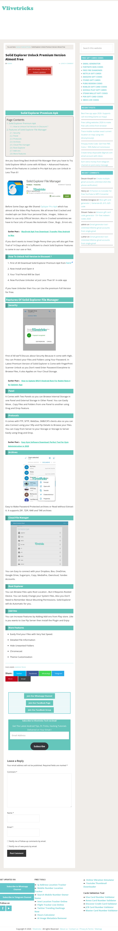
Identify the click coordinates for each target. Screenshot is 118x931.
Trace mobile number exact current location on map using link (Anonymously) (96, 134)
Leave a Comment (67, 63)
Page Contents (15, 120)
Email (10, 827)
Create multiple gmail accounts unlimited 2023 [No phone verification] (96, 181)
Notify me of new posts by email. (23, 846)
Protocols (17, 139)
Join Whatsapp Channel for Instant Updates (39, 70)
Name (10, 813)
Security (16, 133)
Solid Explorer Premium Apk (22, 123)
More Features (19, 153)
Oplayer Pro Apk (49, 206)
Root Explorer (19, 147)
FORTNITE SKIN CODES (93, 67)
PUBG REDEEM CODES (92, 83)
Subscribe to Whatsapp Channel (17, 888)
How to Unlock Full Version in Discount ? (30, 126)
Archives (17, 142)
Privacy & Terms (86, 929)
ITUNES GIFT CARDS (91, 80)
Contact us (73, 929)
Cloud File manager (21, 145)
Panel (15, 136)
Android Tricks (20, 667)
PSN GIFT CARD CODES (93, 96)
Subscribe (39, 746)
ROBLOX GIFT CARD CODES (95, 87)
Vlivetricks (17, 7)
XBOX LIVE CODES (91, 100)
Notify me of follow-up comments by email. (27, 841)
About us (64, 929)
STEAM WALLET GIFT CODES (95, 93)
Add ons (16, 150)
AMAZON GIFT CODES (92, 77)
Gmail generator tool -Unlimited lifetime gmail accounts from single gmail (95, 227)
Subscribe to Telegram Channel (17, 897)
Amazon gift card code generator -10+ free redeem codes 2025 (96, 215)
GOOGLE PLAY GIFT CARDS (95, 90)
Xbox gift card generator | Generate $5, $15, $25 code (96, 203)
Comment (12, 772)
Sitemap (98, 929)
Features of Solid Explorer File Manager (28, 129)
